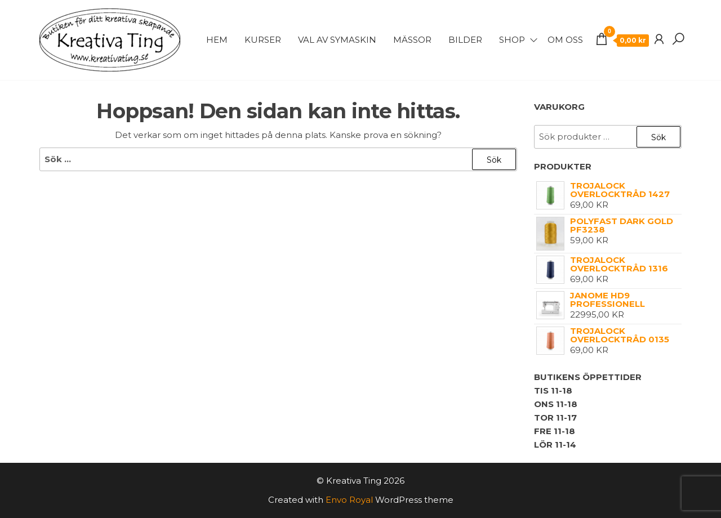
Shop (512, 39)
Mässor (412, 39)
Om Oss (565, 39)
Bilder (465, 39)
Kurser (262, 39)
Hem (217, 39)
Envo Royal (349, 499)
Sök (658, 137)
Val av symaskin (337, 39)
